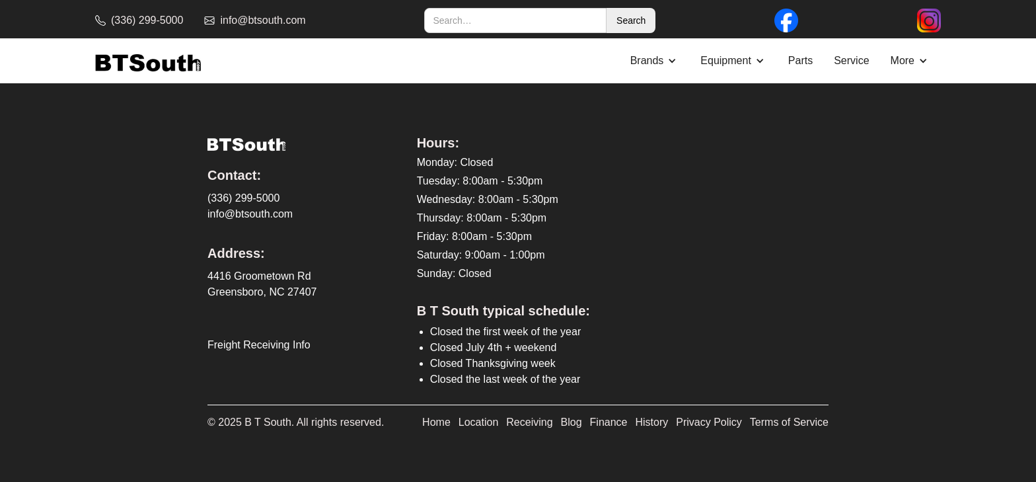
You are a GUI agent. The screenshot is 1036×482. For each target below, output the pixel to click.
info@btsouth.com (250, 214)
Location (479, 422)
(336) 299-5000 (243, 198)
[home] (148, 61)
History (652, 422)
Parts (800, 60)
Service (851, 60)
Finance (609, 422)
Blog (571, 422)
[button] (655, 61)
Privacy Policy (709, 422)
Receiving (529, 422)
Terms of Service (789, 422)
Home (436, 422)
